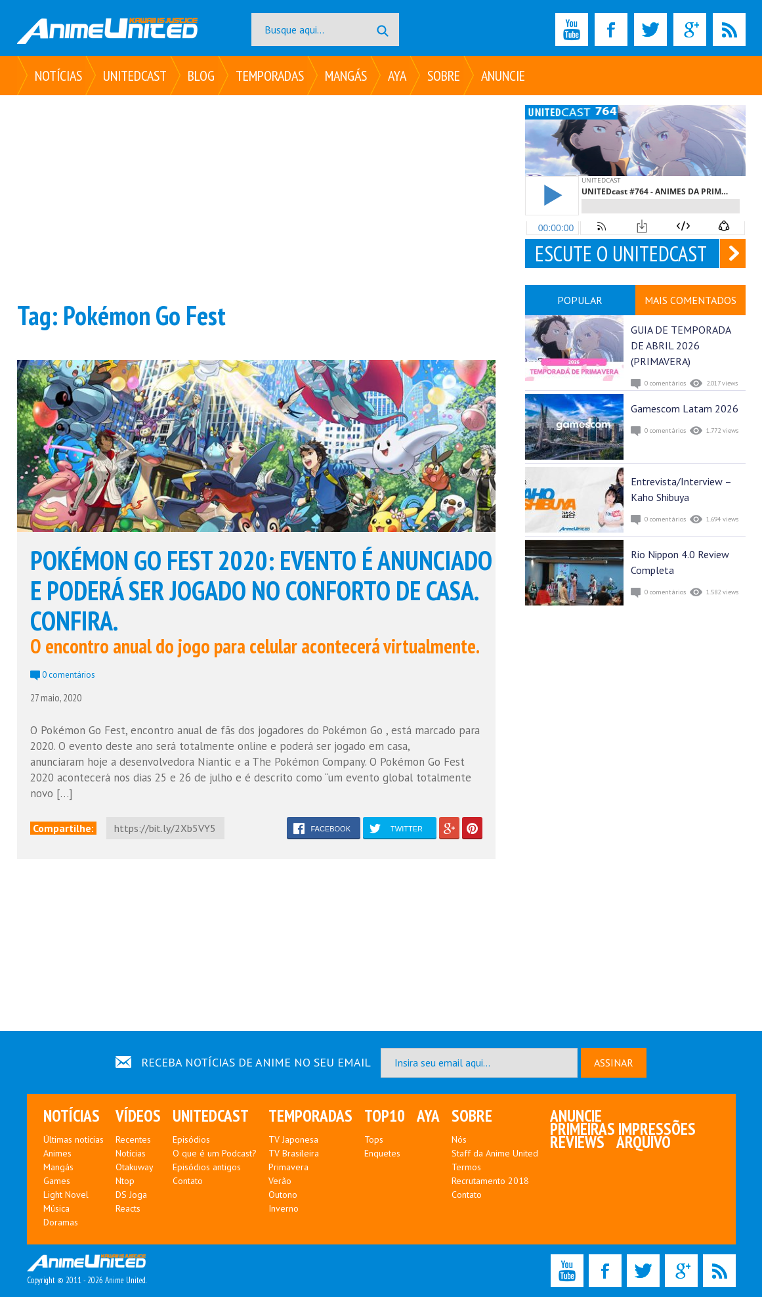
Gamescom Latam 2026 (684, 408)
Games (56, 1181)
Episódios (191, 1139)
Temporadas (270, 75)
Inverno (283, 1208)
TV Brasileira (293, 1153)
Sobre (443, 75)
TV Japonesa (293, 1139)
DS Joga (131, 1194)
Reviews (577, 1142)
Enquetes (382, 1153)
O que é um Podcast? (215, 1153)
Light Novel (66, 1194)
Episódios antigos (207, 1167)
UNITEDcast (135, 75)
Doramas (60, 1222)
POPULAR (580, 300)
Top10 (384, 1115)
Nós (459, 1139)
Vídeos (138, 1115)
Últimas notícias (73, 1139)
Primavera (288, 1167)
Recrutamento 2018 (490, 1181)
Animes (57, 1153)
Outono (282, 1194)
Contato (188, 1181)
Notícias (58, 75)
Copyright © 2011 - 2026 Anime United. (86, 1270)
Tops (373, 1139)
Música (56, 1208)
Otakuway (135, 1167)
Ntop (125, 1181)
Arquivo (643, 1142)
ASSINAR (613, 1062)
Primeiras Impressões (623, 1128)
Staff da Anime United (495, 1153)
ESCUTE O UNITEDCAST (621, 253)
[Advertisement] (256, 197)
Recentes (133, 1139)
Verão (279, 1181)
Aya (397, 75)
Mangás (346, 75)
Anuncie (503, 75)
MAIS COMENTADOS (690, 300)
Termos (466, 1167)
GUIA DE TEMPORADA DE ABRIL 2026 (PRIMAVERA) (680, 345)
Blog (201, 75)
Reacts (128, 1208)
